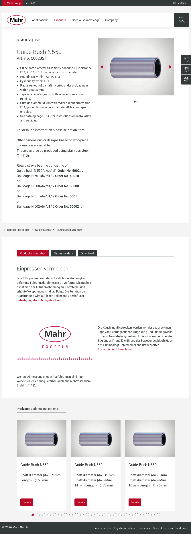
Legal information (124, 528)
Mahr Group (14, 3)
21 (142, 515)
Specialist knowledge (85, 20)
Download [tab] (87, 253)
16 (115, 515)
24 (158, 515)
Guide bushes (43, 229)
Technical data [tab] (63, 253)
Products (60, 20)
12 (93, 515)
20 (136, 515)
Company (111, 20)
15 (109, 515)
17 (120, 515)
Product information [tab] (33, 253)
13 (98, 515)
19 (131, 515)
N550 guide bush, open (69, 229)
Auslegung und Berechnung (115, 349)
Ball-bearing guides (18, 229)
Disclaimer (144, 528)
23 (153, 515)
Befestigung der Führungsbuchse (38, 300)
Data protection (102, 528)
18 (126, 515)
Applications (40, 20)
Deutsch (179, 3)
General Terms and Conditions (170, 528)
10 (82, 515)
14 (104, 515)
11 (87, 515)
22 (147, 515)
